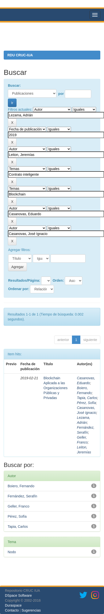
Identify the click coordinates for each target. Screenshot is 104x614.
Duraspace (13, 605)
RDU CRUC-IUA (20, 55)
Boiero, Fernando (21, 486)
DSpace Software (18, 595)
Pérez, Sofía (86, 403)
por (61, 94)
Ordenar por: (18, 289)
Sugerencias (31, 610)
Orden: (58, 280)
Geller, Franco (18, 506)
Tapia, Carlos (87, 398)
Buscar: (14, 85)
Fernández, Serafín (22, 496)
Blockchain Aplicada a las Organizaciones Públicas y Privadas (56, 388)
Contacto (12, 610)
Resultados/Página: (24, 280)
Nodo (12, 552)
